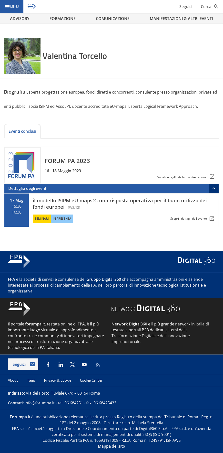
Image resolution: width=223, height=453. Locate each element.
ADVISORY (19, 18)
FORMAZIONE (63, 18)
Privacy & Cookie (58, 380)
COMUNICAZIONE (113, 18)
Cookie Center (91, 380)
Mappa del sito (111, 446)
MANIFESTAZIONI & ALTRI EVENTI (181, 18)
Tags (31, 380)
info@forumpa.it (40, 403)
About (13, 380)
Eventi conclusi (22, 131)
